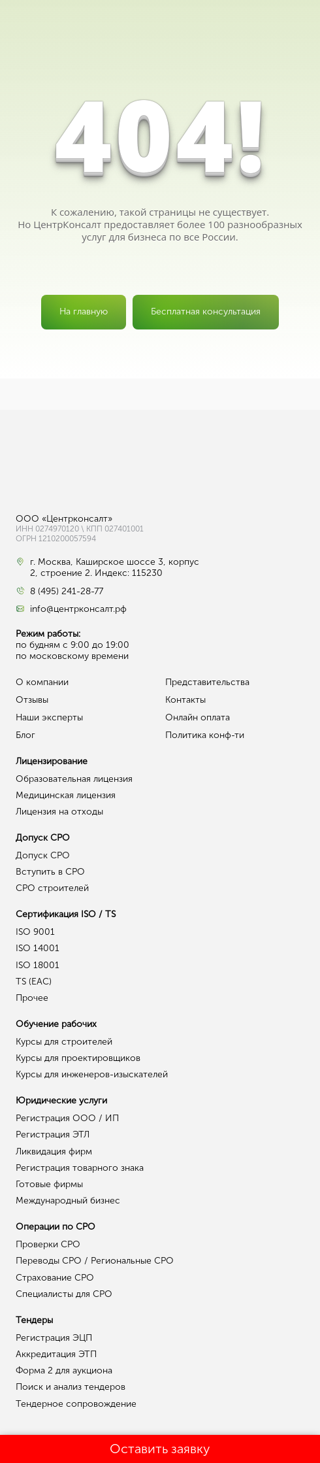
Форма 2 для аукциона (64, 1370)
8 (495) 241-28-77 (66, 591)
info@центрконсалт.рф (78, 609)
